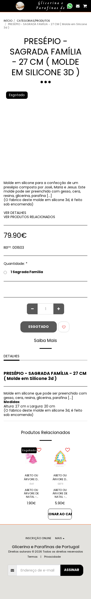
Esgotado (38, 326)
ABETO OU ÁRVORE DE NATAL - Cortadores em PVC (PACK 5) (60, 477)
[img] (31, 458)
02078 (60, 483)
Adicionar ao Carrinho (60, 514)
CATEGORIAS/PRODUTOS (33, 21)
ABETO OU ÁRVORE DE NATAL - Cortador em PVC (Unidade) (31, 477)
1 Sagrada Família (23, 272)
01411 (32, 483)
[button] (5, 6)
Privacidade (52, 557)
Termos (32, 557)
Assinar (71, 569)
